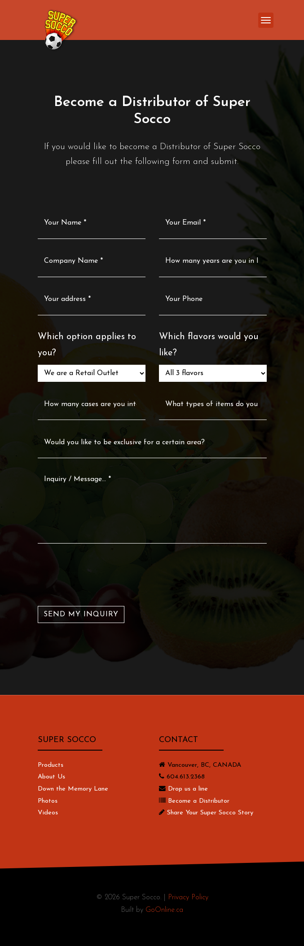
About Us (51, 777)
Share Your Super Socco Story (210, 812)
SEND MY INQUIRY (81, 614)
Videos (48, 812)
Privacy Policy (188, 897)
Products (50, 765)
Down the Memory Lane (73, 789)
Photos (47, 801)
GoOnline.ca (164, 910)
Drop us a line (188, 789)
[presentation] (106, 574)
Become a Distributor (198, 801)
